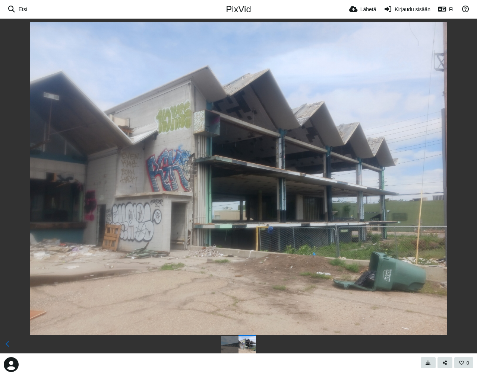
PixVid (238, 9)
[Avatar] (11, 364)
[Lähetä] (362, 9)
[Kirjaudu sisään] (407, 9)
